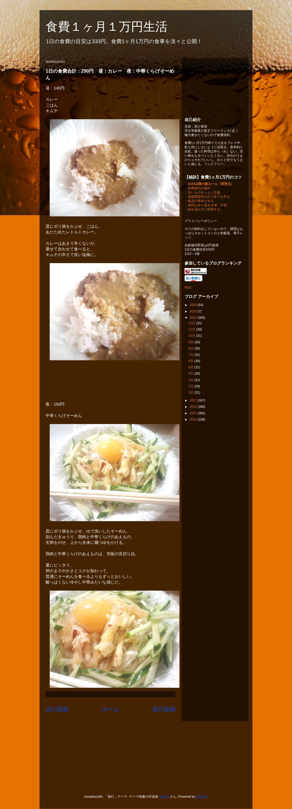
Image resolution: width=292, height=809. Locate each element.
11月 (192, 330)
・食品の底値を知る (199, 201)
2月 (191, 386)
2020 (194, 305)
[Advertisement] (215, 86)
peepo (164, 796)
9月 (191, 342)
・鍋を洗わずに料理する (202, 210)
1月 (191, 393)
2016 (194, 407)
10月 (192, 336)
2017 (194, 401)
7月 (191, 355)
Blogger (201, 796)
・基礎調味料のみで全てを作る (207, 197)
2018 (194, 318)
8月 (191, 349)
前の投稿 (163, 709)
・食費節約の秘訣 (197, 188)
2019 (194, 312)
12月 (192, 323)
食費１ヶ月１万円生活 (113, 26)
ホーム (110, 709)
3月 (191, 380)
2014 (194, 420)
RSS (188, 288)
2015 (194, 413)
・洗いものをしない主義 (202, 193)
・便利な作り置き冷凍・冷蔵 (206, 205)
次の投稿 (57, 709)
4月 (191, 374)
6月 (191, 361)
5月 (191, 367)
